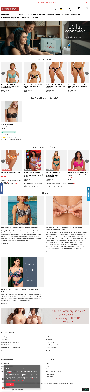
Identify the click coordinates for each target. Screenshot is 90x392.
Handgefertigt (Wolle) (10, 18)
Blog (45, 193)
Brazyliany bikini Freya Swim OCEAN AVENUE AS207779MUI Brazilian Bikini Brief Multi (77, 86)
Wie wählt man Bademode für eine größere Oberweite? (19, 228)
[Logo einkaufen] (10, 9)
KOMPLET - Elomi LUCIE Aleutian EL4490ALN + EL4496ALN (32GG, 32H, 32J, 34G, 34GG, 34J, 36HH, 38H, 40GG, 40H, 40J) (33, 174)
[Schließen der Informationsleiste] (86, 2)
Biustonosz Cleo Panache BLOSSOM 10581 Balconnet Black (10, 124)
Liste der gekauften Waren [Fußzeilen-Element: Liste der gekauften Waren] (53, 345)
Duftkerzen (35, 18)
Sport (57, 15)
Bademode (41, 15)
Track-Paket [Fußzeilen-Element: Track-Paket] (4, 339)
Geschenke (24, 18)
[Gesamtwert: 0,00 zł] (87, 9)
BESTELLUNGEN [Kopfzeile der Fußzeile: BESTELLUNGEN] (7, 333)
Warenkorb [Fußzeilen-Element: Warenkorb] (49, 339)
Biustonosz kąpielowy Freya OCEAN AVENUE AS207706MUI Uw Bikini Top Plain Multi (33, 86)
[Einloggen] (70, 9)
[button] (3, 73)
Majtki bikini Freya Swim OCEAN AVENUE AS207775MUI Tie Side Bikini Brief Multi (55, 86)
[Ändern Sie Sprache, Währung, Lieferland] (61, 9)
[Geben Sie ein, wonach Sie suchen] (39, 9)
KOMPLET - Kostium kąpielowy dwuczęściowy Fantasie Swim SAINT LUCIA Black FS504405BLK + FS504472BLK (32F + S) (55, 174)
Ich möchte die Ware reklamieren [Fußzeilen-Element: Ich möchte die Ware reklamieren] (10, 342)
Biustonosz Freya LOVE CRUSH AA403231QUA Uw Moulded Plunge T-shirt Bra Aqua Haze (10, 86)
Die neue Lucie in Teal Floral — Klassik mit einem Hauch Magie (20, 290)
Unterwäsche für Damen (26, 15)
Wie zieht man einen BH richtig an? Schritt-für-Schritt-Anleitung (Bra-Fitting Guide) (64, 228)
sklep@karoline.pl (41, 383)
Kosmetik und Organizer (71, 15)
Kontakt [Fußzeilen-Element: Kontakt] (3, 350)
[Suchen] (55, 9)
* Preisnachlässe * (8, 15)
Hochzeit (50, 15)
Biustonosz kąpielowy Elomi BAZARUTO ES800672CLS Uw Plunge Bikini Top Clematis (78, 174)
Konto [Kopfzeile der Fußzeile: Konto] (48, 333)
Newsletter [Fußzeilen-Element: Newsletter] (49, 353)
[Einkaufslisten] (78, 9)
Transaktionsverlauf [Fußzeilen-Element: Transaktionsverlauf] (51, 347)
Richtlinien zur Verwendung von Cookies (18, 372)
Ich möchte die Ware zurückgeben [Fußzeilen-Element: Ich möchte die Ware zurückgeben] (10, 345)
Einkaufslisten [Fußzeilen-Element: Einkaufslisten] (50, 342)
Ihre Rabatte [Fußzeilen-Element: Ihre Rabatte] (49, 350)
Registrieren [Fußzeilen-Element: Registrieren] (49, 337)
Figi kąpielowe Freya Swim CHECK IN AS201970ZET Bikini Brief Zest (10, 173)
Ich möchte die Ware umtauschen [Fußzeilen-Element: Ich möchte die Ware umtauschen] (10, 347)
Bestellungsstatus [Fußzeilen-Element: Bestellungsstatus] (6, 337)
